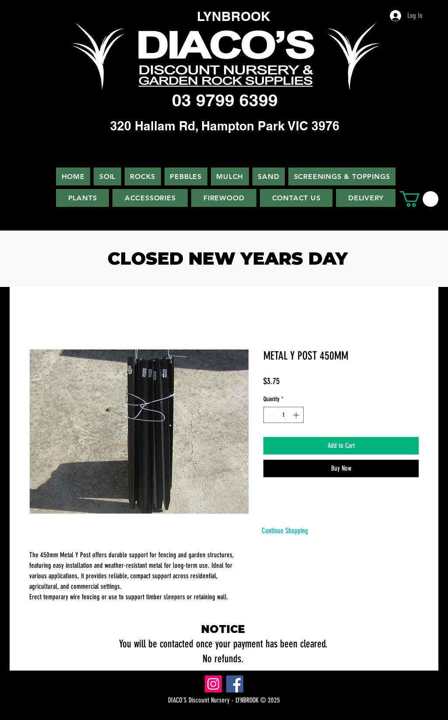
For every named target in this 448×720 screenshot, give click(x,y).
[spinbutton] (283, 415)
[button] (419, 199)
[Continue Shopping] (285, 530)
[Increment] (296, 415)
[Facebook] (234, 683)
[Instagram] (213, 683)
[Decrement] (270, 415)
